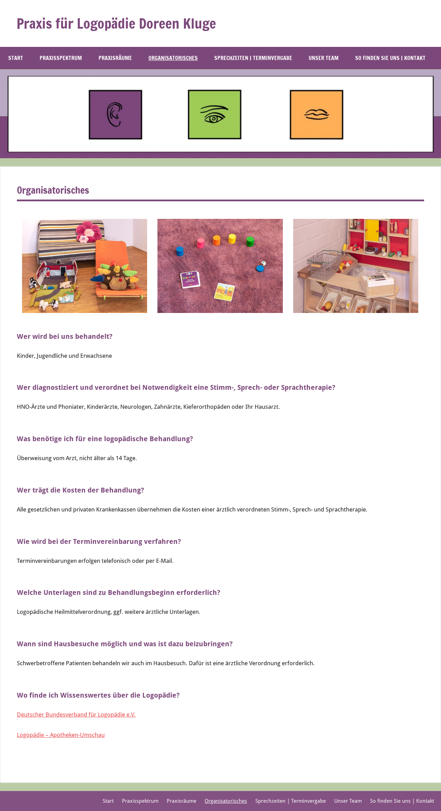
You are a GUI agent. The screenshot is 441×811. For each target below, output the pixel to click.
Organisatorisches (173, 58)
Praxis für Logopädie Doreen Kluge (116, 23)
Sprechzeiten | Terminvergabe (253, 58)
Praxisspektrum (61, 58)
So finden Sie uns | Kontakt (393, 58)
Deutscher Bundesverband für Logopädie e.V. (76, 714)
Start (15, 58)
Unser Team (324, 58)
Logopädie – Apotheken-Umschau (61, 734)
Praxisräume (115, 58)
